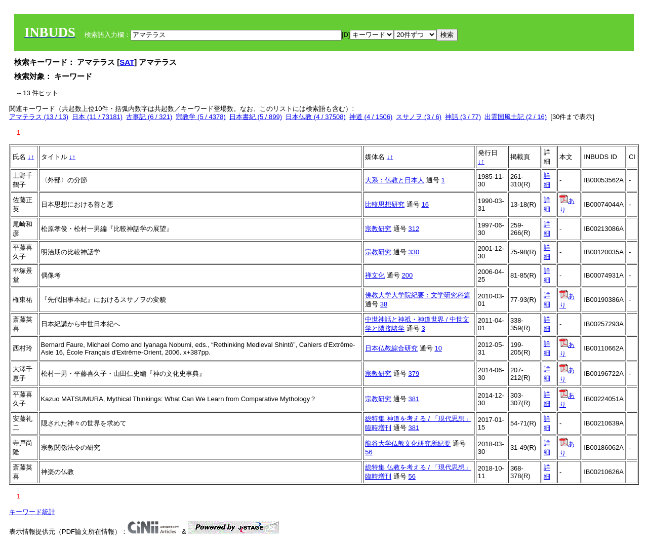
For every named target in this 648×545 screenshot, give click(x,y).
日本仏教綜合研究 (391, 348)
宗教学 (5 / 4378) (200, 117)
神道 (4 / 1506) (370, 117)
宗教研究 (378, 228)
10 (437, 348)
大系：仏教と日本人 (394, 180)
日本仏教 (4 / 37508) (316, 117)
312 (413, 228)
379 (413, 373)
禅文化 (375, 275)
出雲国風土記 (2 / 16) (515, 117)
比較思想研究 (384, 204)
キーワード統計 (32, 512)
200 (407, 275)
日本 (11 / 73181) (97, 117)
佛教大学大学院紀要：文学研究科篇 (417, 295)
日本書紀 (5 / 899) (255, 117)
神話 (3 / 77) (463, 117)
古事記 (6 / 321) (149, 117)
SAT (126, 62)
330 (413, 252)
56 (368, 452)
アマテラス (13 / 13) (38, 117)
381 (413, 399)
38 (383, 304)
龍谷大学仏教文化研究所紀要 (408, 443)
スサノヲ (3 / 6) (418, 117)
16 (424, 204)
